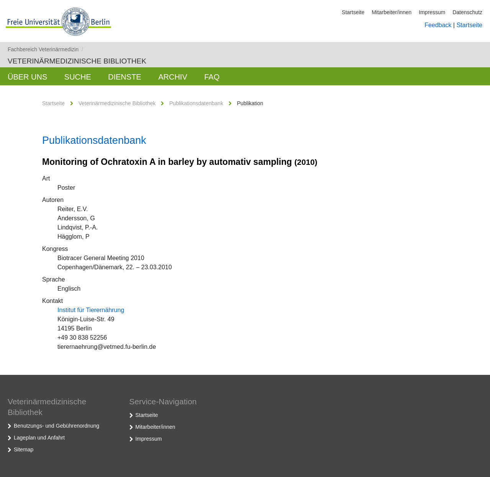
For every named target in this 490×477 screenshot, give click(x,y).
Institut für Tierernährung (90, 310)
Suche (77, 77)
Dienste (124, 77)
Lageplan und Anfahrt (39, 438)
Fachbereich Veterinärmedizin (45, 49)
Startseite (353, 12)
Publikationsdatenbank (196, 103)
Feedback (438, 25)
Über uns (27, 77)
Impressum (432, 12)
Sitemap (23, 449)
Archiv (172, 77)
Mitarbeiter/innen (392, 12)
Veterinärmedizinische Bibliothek (77, 61)
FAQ (211, 77)
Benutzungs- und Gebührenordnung (56, 426)
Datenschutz (467, 12)
